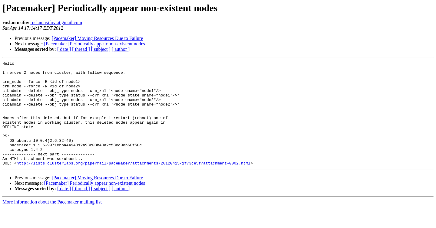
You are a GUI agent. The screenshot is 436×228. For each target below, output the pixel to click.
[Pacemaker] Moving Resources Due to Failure (97, 38)
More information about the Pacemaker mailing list (52, 222)
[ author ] (121, 49)
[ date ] (64, 49)
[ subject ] (101, 49)
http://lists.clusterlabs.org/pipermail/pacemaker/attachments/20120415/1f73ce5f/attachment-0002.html (133, 184)
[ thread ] (81, 49)
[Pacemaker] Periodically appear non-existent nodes (94, 43)
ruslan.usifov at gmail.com (56, 22)
